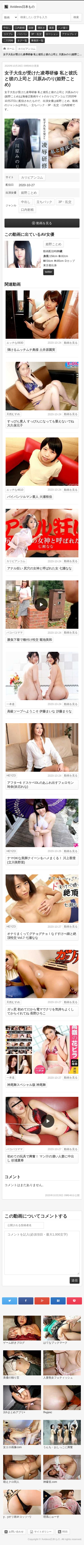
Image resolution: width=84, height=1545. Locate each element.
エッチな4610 (14, 489)
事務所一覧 (37, 40)
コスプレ (8, 34)
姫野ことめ (29, 192)
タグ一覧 (22, 40)
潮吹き (41, 27)
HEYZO (11, 775)
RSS (64, 1531)
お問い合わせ (16, 1531)
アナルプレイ (69, 34)
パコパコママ (14, 632)
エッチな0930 (14, 342)
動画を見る (44, 223)
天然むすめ (13, 414)
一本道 (10, 704)
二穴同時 (8, 40)
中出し (7, 27)
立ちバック (44, 202)
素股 (51, 27)
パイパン (22, 34)
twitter (48, 271)
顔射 (31, 27)
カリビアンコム (32, 177)
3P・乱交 (36, 34)
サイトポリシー (43, 1531)
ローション (52, 34)
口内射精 (20, 27)
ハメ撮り (63, 27)
